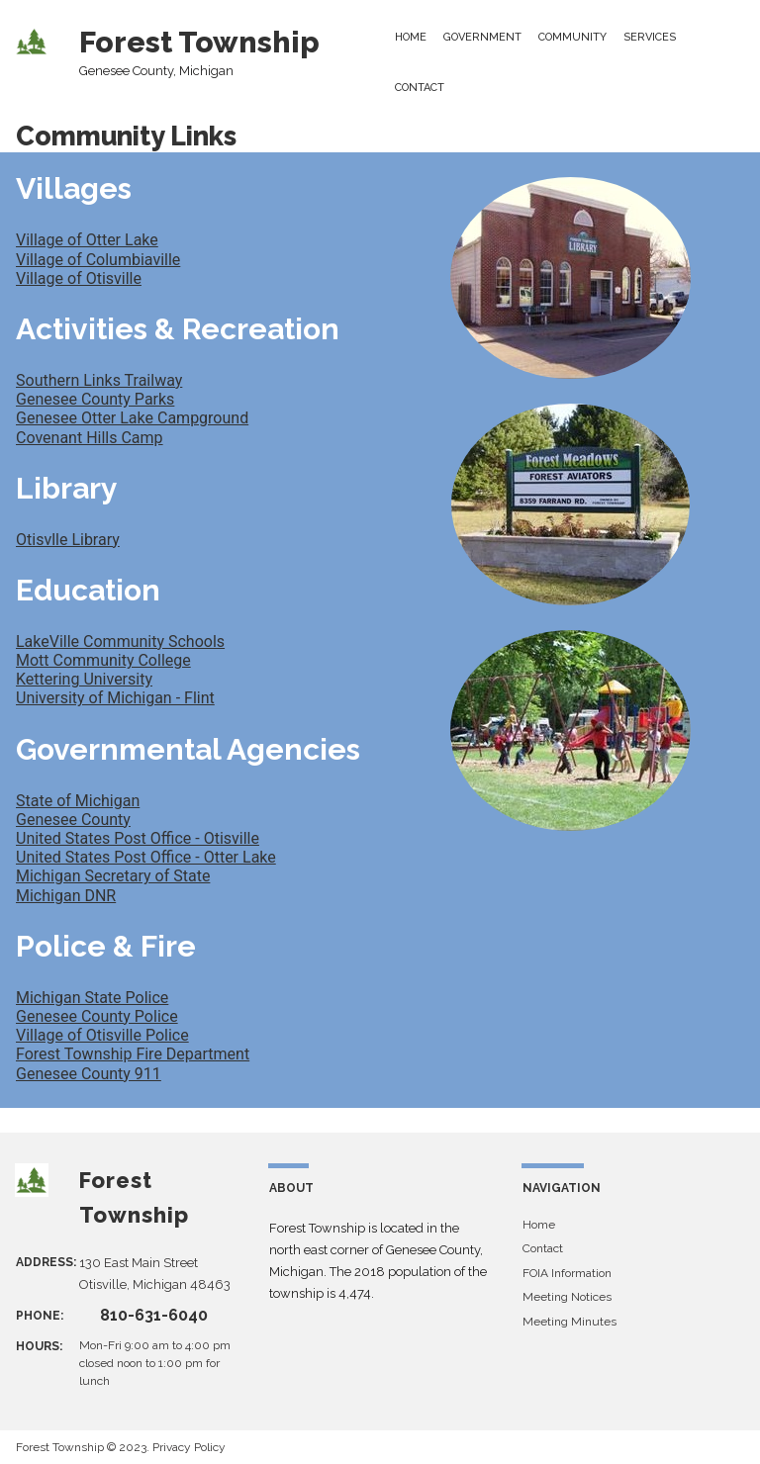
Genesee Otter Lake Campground (132, 418)
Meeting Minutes (569, 1321)
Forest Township (199, 42)
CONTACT (419, 87)
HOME (411, 37)
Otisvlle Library (68, 539)
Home (538, 1225)
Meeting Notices (567, 1297)
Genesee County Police (97, 1016)
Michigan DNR (66, 895)
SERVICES (649, 37)
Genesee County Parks (95, 399)
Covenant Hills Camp (89, 437)
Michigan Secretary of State (113, 876)
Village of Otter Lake (87, 239)
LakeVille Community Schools (120, 641)
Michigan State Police (92, 997)
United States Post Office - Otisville (137, 838)
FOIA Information (567, 1273)
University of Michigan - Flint (115, 697)
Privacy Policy (189, 1447)
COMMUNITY (572, 37)
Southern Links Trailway (99, 380)
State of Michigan (78, 800)
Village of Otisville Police (102, 1035)
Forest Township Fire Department (132, 1054)
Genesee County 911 (88, 1073)
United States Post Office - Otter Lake (146, 857)
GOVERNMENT (482, 37)
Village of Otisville (79, 278)
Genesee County (73, 819)
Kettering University (84, 679)
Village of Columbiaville (98, 259)
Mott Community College (103, 660)
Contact (542, 1248)
